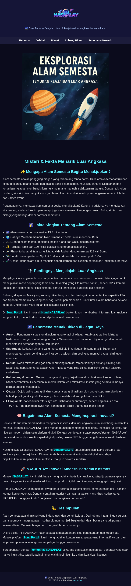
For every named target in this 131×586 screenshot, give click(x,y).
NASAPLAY (20, 476)
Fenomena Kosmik (100, 40)
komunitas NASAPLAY (46, 549)
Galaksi (40, 40)
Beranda (24, 40)
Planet (55, 40)
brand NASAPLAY (53, 312)
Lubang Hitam (73, 40)
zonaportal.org (63, 449)
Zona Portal (14, 312)
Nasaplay (77, 580)
